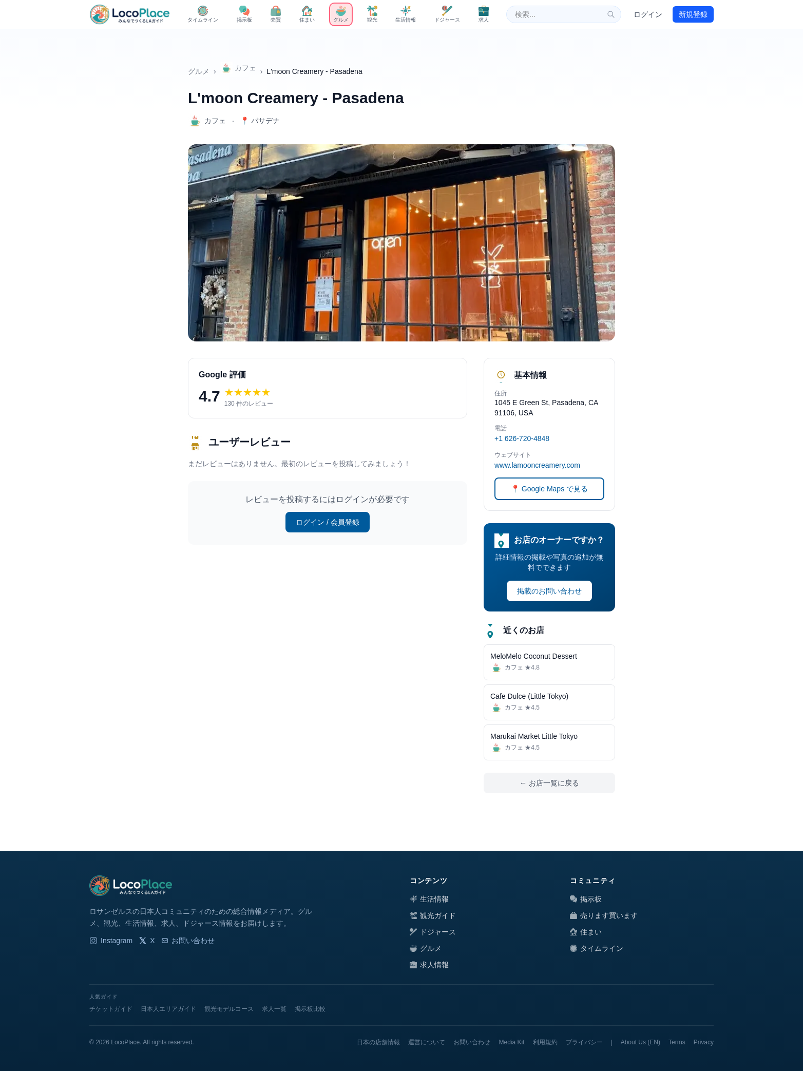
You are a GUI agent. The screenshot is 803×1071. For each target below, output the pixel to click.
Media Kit (511, 1042)
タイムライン (596, 948)
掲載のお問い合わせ (549, 591)
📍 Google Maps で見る (549, 489)
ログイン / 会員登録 (327, 522)
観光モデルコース (229, 1008)
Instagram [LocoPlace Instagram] (110, 940)
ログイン (648, 14)
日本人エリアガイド (168, 1008)
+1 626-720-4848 (521, 438)
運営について (426, 1042)
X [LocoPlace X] (147, 940)
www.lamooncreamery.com (537, 465)
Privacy (704, 1042)
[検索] (611, 14)
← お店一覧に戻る (549, 783)
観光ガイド (433, 915)
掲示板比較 (310, 1008)
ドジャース (433, 932)
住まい (586, 932)
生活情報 (429, 899)
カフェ (238, 68)
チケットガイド (110, 1008)
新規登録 (693, 14)
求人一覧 (274, 1008)
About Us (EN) (640, 1042)
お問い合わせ (188, 940)
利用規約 (545, 1042)
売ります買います (604, 915)
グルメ (198, 71)
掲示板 (586, 899)
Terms (676, 1042)
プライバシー (584, 1042)
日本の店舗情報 (378, 1042)
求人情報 (429, 965)
